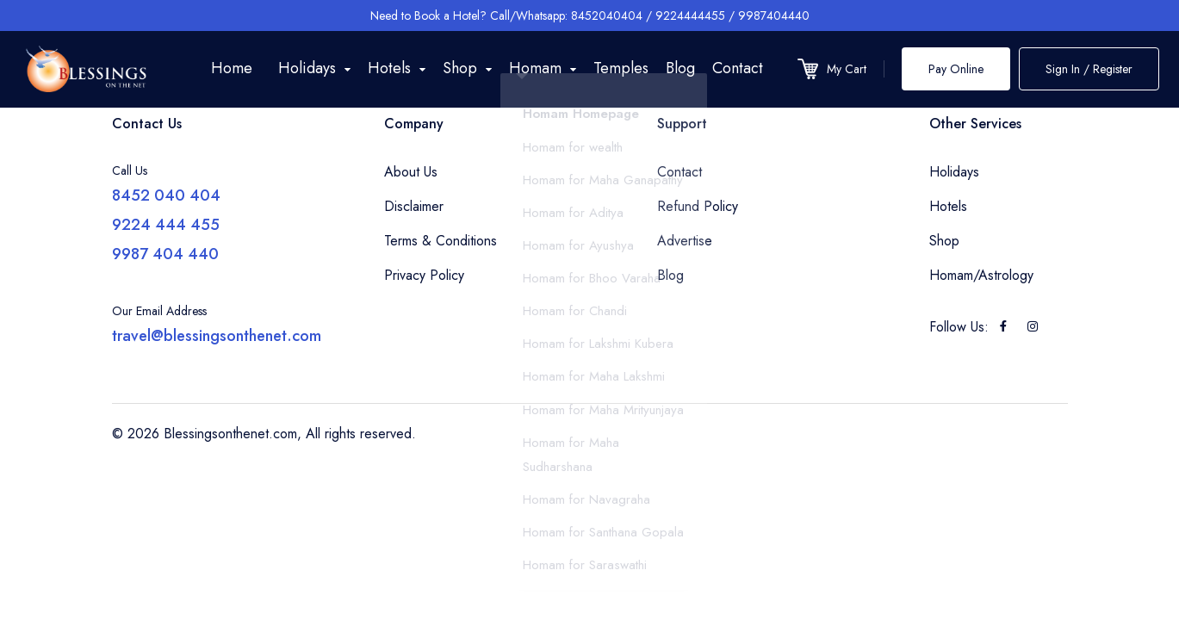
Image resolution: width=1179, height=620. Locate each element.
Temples (620, 68)
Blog (680, 68)
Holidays (954, 172)
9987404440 (774, 15)
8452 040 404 (166, 195)
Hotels (948, 206)
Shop (944, 241)
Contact (737, 68)
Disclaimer (414, 206)
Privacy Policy (424, 275)
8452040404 (606, 15)
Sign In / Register (1089, 69)
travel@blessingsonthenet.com (216, 336)
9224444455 (690, 15)
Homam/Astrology (981, 275)
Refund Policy (697, 206)
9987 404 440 (165, 254)
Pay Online (956, 69)
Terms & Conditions (440, 241)
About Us (410, 172)
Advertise (684, 241)
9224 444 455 (166, 225)
